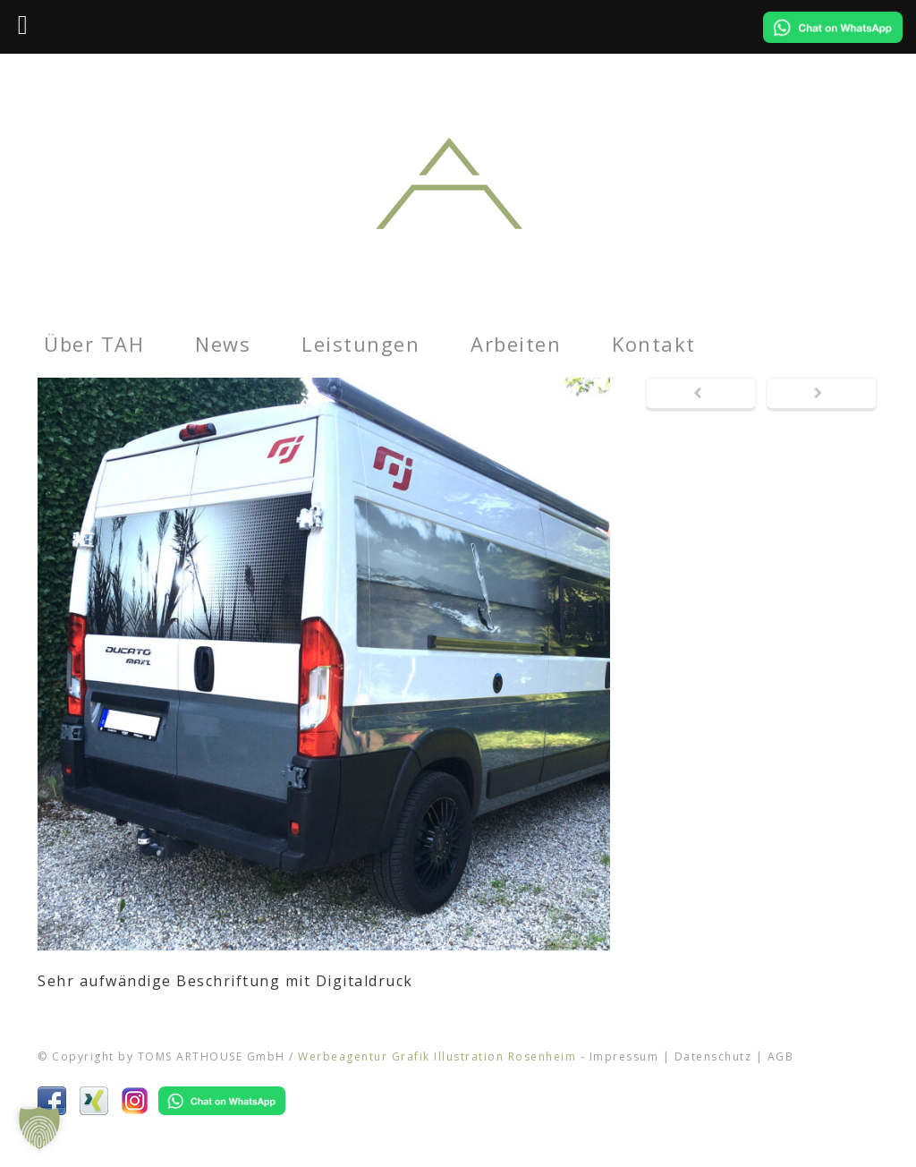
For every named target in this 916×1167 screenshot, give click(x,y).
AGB (781, 1056)
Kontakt (654, 343)
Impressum (624, 1056)
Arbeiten (516, 343)
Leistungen (360, 343)
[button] (39, 1127)
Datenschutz (713, 1056)
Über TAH (94, 343)
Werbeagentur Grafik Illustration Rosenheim (437, 1056)
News (222, 343)
